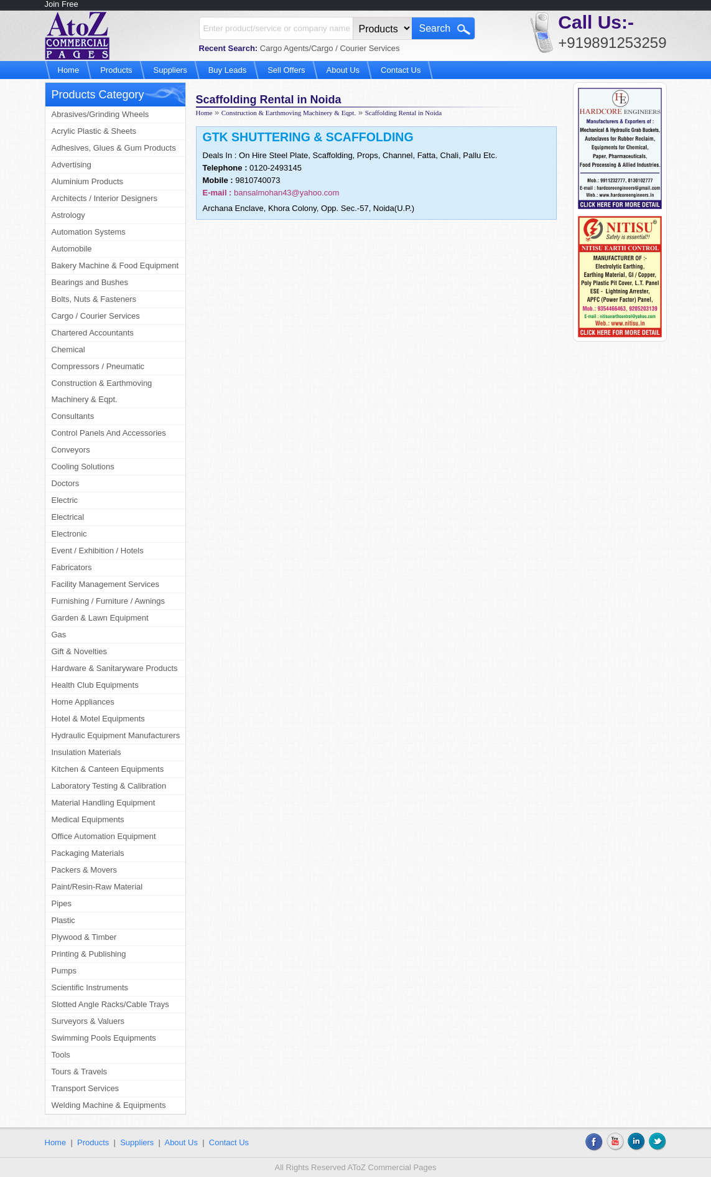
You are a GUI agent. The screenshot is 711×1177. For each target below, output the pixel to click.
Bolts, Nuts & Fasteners (94, 299)
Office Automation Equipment (104, 836)
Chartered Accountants (93, 332)
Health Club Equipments (95, 685)
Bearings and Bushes (90, 282)
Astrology (68, 215)
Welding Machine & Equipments (109, 1105)
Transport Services (85, 1088)
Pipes (62, 903)
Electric (65, 500)
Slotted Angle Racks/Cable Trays (110, 1004)
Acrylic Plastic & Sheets (94, 131)
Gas (59, 634)
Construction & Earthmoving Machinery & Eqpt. (102, 391)
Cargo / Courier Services (96, 316)
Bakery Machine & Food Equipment (115, 265)
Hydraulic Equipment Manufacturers (116, 735)
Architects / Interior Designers (105, 198)
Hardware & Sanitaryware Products (115, 668)
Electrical (68, 517)
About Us (343, 70)
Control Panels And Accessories (109, 433)
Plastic (63, 920)
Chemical (68, 349)
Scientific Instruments (90, 987)
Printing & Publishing (89, 954)
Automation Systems (89, 232)
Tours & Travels (80, 1071)
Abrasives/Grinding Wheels (100, 114)
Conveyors (71, 449)
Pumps (64, 970)
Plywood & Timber (84, 937)
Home (69, 70)
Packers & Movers (84, 870)
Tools (61, 1054)
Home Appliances (83, 701)
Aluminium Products (88, 181)
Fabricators (72, 567)
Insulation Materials (86, 752)
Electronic (69, 533)
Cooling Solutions (83, 466)
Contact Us (401, 70)
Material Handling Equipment (104, 802)
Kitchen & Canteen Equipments (108, 769)
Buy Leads (227, 70)
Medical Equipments (88, 819)
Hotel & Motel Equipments (98, 718)
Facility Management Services (105, 584)
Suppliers (170, 70)
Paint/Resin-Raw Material (97, 886)
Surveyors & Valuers (88, 1021)
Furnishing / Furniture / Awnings (108, 601)
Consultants (73, 416)
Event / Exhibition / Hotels (98, 550)
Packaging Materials (88, 853)
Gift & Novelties (80, 651)
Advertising (71, 164)
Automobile (72, 248)
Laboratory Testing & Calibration (109, 785)
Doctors (66, 483)
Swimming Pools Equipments (104, 1038)
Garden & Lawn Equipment (100, 617)
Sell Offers (286, 70)
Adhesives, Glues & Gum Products (114, 147)
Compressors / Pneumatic (98, 366)
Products (116, 70)
